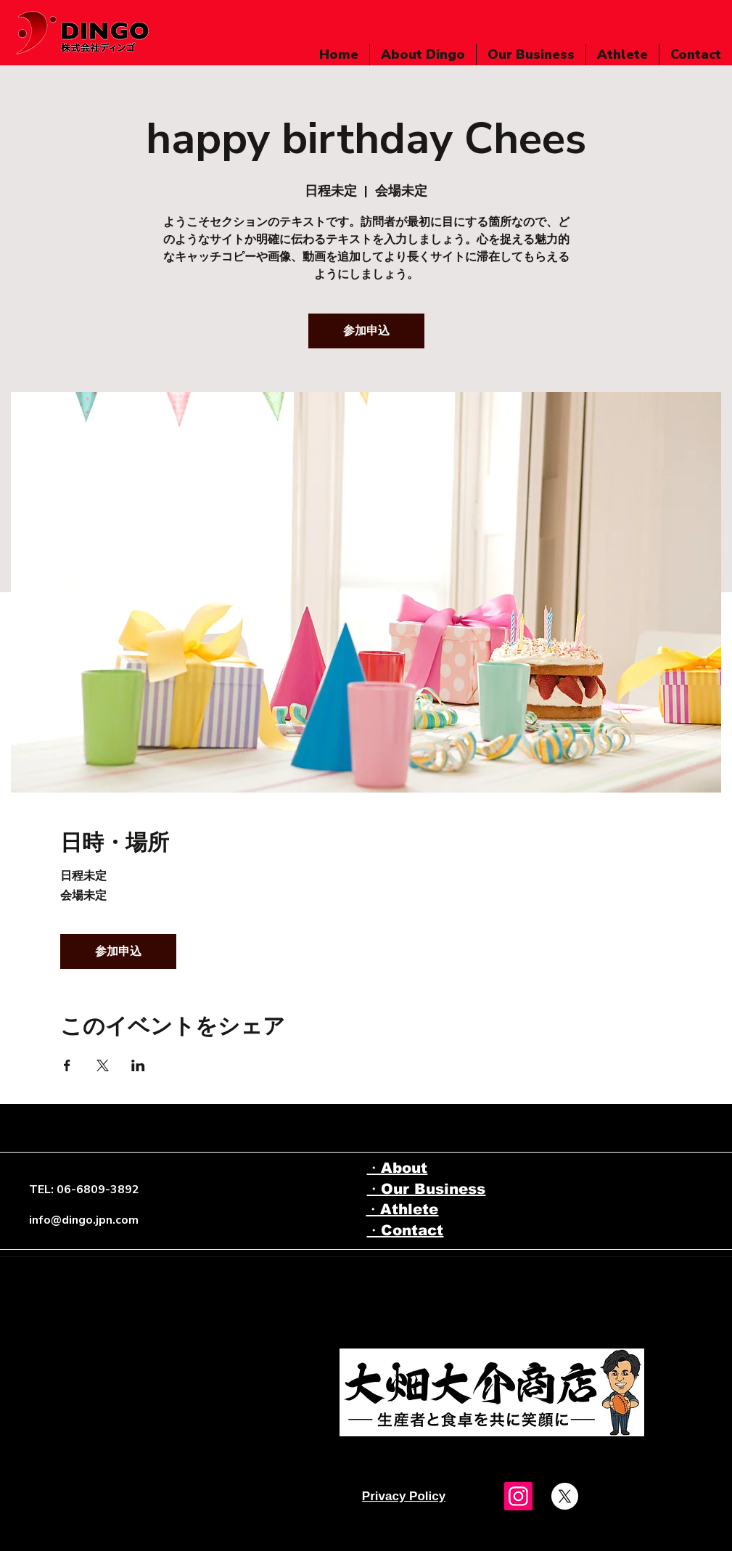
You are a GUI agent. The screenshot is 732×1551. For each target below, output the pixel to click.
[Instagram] (518, 1496)
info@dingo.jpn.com (84, 1220)
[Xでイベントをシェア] (103, 1065)
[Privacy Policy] (404, 1496)
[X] (564, 1496)
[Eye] (492, 1392)
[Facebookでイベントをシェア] (67, 1065)
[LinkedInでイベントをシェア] (138, 1065)
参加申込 (366, 331)
